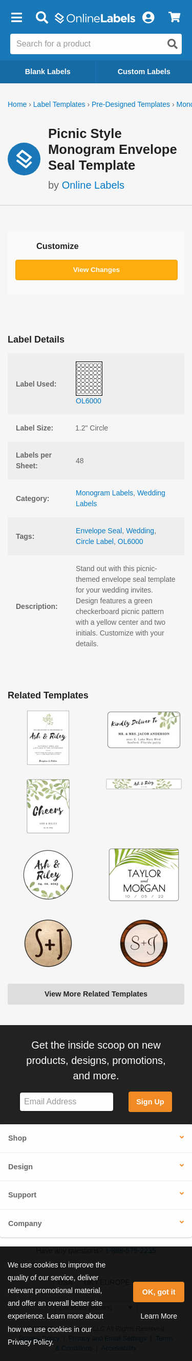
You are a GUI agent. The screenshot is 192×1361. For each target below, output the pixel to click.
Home (17, 104)
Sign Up (150, 1102)
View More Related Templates (96, 994)
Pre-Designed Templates (131, 104)
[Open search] (172, 44)
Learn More (158, 1316)
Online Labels (93, 185)
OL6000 (130, 541)
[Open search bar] (42, 18)
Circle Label (95, 541)
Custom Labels (144, 71)
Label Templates (59, 104)
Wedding (140, 531)
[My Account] (148, 18)
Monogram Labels (104, 493)
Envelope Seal (99, 531)
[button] (16, 18)
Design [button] (20, 1167)
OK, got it (159, 1292)
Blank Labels (48, 71)
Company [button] (25, 1223)
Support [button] (22, 1195)
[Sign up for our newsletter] (66, 1102)
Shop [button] (17, 1138)
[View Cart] (174, 18)
